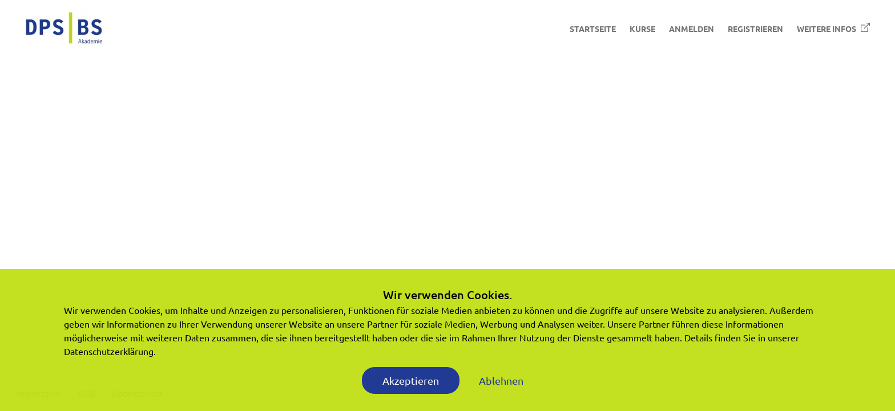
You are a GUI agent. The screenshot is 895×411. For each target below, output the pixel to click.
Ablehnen (501, 380)
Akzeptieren (410, 380)
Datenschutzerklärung (109, 351)
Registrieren (755, 28)
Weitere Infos (833, 28)
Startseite (593, 28)
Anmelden (691, 28)
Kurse (642, 28)
